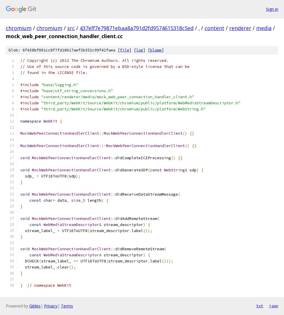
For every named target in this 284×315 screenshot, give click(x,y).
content (214, 28)
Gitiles (35, 306)
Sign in (272, 9)
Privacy (50, 306)
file (124, 50)
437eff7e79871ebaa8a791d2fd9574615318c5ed (137, 28)
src (71, 28)
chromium (19, 28)
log (139, 50)
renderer (240, 28)
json (273, 305)
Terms (67, 306)
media (264, 28)
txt (259, 305)
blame (156, 50)
